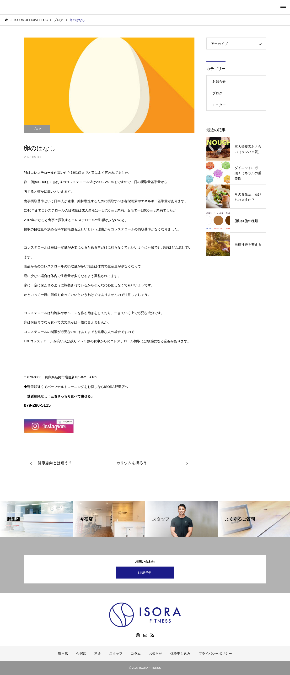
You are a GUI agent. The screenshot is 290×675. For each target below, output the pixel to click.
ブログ (37, 129)
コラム (136, 653)
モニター (219, 105)
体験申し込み (180, 653)
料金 (97, 653)
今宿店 (81, 653)
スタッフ (116, 653)
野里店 (63, 653)
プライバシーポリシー (215, 653)
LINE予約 (145, 573)
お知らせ (219, 81)
